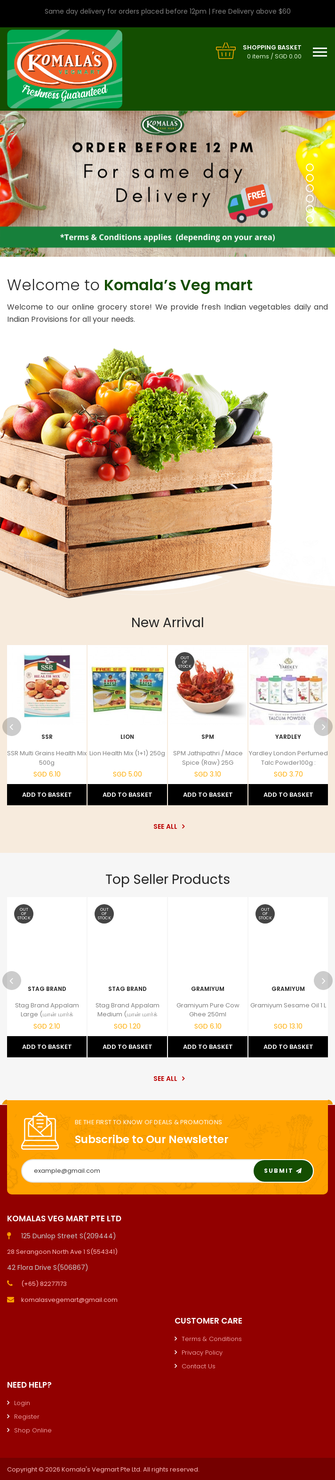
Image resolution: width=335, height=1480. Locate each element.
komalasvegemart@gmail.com (69, 1299)
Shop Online (33, 1430)
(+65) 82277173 (44, 1283)
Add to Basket (47, 794)
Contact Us (198, 1366)
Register (27, 1416)
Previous (11, 726)
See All (167, 826)
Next (323, 726)
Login (22, 1402)
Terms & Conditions (212, 1338)
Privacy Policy (202, 1352)
